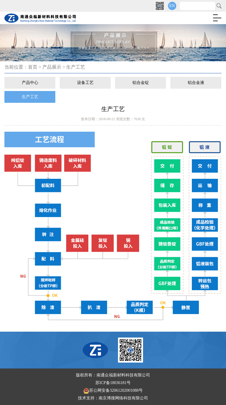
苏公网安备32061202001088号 (113, 390)
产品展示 (51, 67)
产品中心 (30, 82)
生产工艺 (75, 67)
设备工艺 (85, 82)
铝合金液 (196, 82)
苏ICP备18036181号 (113, 383)
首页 (32, 67)
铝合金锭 (140, 82)
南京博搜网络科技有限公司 (123, 398)
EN (172, 6)
